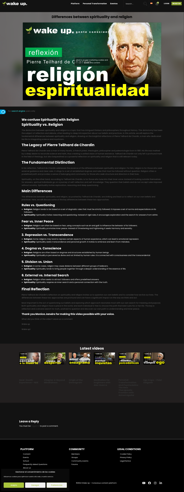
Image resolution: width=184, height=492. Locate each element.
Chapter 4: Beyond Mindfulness (54, 381)
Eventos (114, 3)
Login (166, 3)
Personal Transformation (95, 3)
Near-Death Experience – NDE (28, 381)
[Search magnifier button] (146, 2)
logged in (35, 426)
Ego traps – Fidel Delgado (152, 381)
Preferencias (56, 485)
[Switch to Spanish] (151, 3)
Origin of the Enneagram (76, 381)
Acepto (14, 485)
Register (176, 3)
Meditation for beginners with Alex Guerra (102, 383)
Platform (75, 3)
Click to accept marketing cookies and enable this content (92, 61)
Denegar (35, 485)
